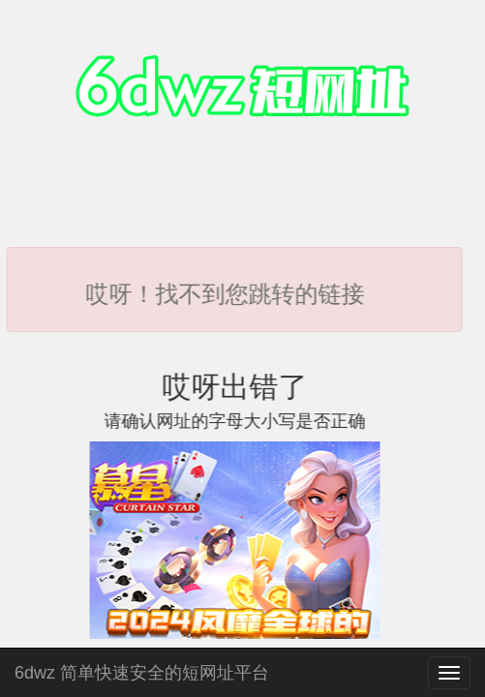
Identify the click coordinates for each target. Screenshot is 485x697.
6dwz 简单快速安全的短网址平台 (142, 670)
